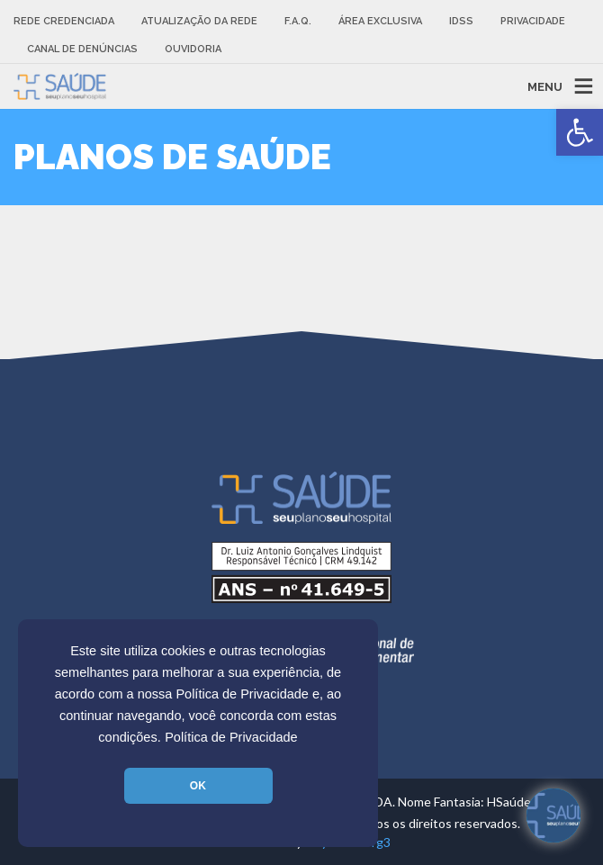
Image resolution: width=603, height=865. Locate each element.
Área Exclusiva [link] (380, 21)
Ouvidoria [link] (193, 49)
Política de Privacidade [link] (231, 737)
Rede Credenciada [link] (64, 21)
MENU (544, 86)
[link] (579, 132)
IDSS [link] (461, 21)
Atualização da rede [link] (199, 21)
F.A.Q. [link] (297, 21)
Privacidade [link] (532, 21)
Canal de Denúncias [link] (82, 49)
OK (198, 785)
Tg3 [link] (379, 842)
